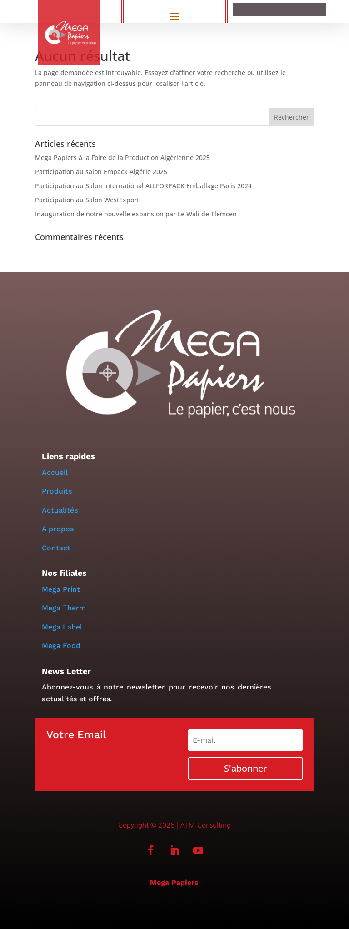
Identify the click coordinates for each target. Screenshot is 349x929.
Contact (56, 548)
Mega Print (61, 589)
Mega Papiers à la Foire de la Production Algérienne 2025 (122, 157)
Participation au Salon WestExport (87, 199)
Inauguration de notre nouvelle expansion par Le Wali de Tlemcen (136, 214)
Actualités (60, 510)
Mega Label (62, 627)
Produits (57, 491)
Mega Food (61, 645)
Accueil (55, 472)
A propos (59, 528)
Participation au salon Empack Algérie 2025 (101, 171)
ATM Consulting (205, 825)
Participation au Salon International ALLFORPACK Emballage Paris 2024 (143, 185)
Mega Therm (64, 608)
